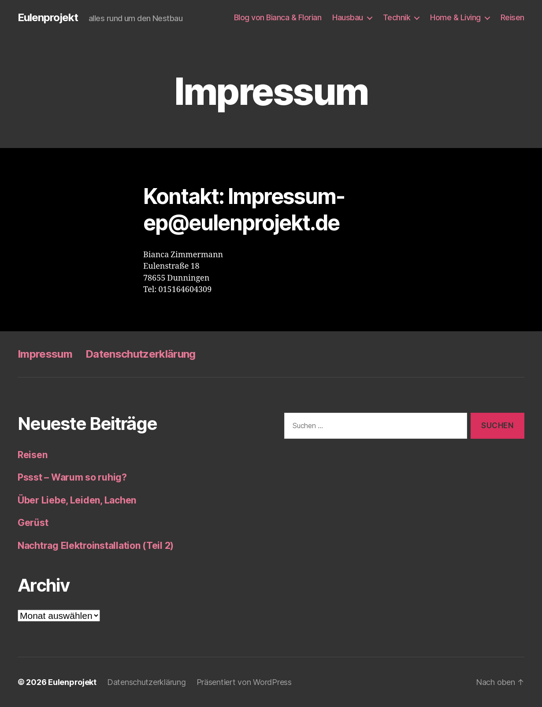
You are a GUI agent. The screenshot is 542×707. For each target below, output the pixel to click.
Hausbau (347, 17)
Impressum (45, 354)
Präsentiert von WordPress (244, 682)
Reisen (512, 17)
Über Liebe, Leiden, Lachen (77, 500)
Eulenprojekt (48, 17)
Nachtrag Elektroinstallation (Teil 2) (96, 545)
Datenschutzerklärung (140, 354)
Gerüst (33, 522)
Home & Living (455, 17)
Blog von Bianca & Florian (278, 17)
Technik (397, 17)
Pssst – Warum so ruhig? (72, 477)
